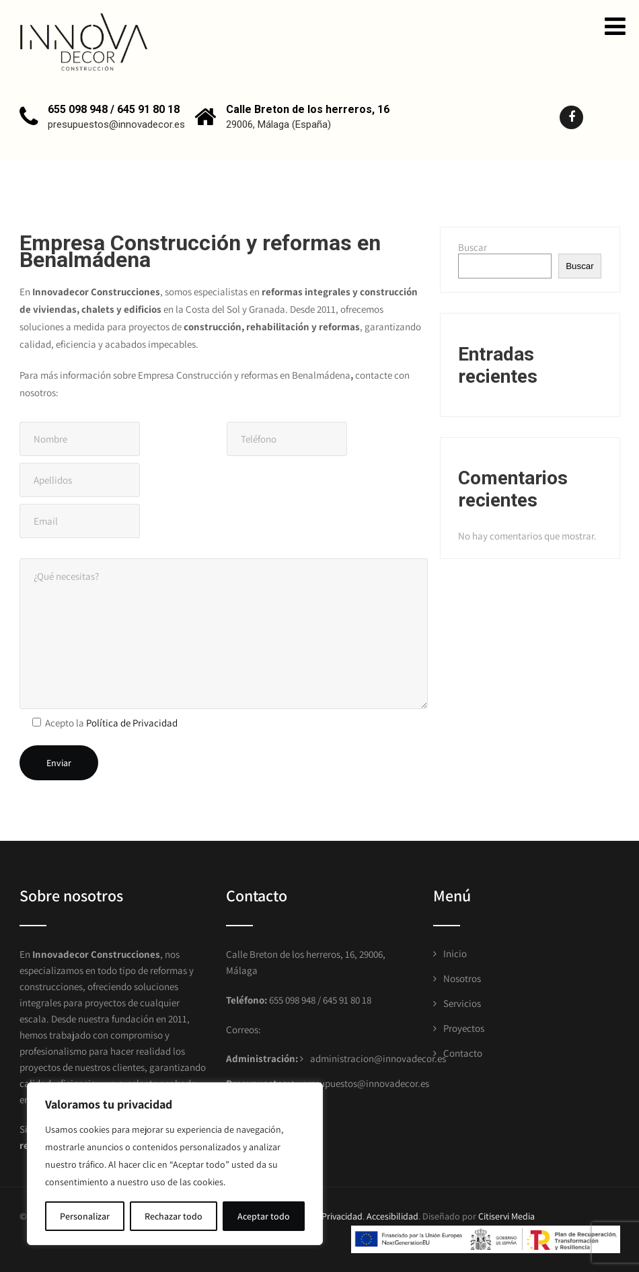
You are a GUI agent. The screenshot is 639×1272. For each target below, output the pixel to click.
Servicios (462, 1003)
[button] (615, 26)
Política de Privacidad (132, 722)
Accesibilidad (392, 1216)
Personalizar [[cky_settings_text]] (85, 1216)
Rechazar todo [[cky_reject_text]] (173, 1216)
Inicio (455, 953)
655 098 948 (291, 1000)
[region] (175, 1163)
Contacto (462, 1053)
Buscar (472, 247)
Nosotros (462, 978)
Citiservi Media (506, 1216)
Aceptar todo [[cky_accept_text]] (263, 1216)
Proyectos (463, 1028)
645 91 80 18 (347, 1000)
